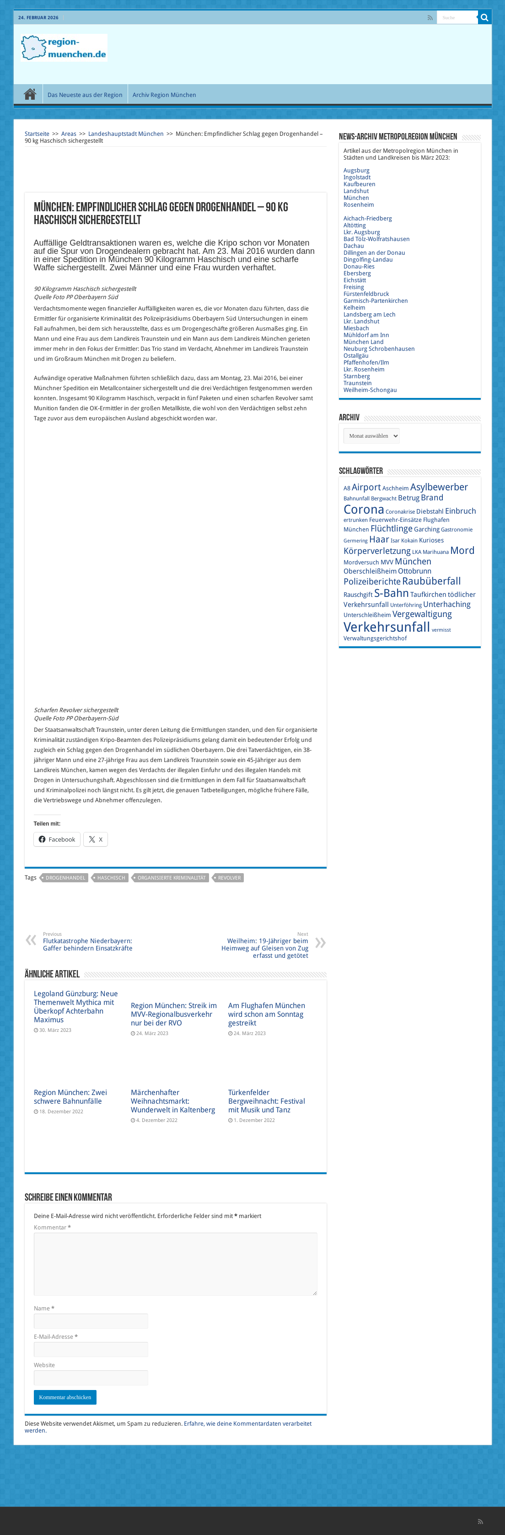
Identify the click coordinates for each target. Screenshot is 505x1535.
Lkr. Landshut (361, 321)
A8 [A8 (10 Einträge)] (347, 488)
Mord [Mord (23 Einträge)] (462, 550)
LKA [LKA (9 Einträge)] (416, 552)
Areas (68, 133)
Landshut (356, 191)
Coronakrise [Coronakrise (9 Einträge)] (400, 512)
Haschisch (111, 878)
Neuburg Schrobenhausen (379, 348)
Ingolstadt (357, 177)
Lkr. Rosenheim (364, 369)
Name (44, 1308)
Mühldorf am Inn (366, 335)
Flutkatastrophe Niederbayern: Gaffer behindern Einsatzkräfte (90, 941)
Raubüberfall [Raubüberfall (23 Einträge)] (431, 581)
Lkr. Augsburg (362, 232)
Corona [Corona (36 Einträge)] (364, 509)
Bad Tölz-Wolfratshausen (377, 239)
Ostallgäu (356, 355)
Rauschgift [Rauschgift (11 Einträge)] (358, 594)
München (356, 197)
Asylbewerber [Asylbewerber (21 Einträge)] (439, 487)
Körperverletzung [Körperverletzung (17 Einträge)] (377, 551)
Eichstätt (355, 280)
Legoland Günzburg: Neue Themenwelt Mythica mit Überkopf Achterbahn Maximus (76, 1006)
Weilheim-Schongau (370, 389)
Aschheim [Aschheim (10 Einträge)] (395, 488)
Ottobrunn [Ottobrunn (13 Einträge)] (414, 571)
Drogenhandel (65, 878)
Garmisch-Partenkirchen (376, 300)
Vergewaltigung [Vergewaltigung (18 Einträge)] (422, 614)
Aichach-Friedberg (368, 218)
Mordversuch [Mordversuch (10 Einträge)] (361, 562)
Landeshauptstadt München (126, 133)
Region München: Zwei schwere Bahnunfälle (70, 1097)
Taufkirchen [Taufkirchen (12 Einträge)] (428, 594)
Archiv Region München (164, 94)
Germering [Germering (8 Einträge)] (356, 541)
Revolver (229, 878)
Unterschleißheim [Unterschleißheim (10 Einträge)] (367, 615)
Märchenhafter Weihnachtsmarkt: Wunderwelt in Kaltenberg (173, 1101)
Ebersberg (357, 273)
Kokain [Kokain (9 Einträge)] (409, 540)
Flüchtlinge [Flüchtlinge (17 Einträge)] (392, 528)
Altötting (355, 225)
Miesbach (356, 328)
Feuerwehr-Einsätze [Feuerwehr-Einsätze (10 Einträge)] (395, 519)
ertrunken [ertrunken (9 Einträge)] (356, 520)
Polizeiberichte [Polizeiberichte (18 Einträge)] (372, 581)
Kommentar (52, 1227)
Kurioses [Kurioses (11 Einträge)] (431, 540)
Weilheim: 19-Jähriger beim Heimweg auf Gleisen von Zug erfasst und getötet (261, 945)
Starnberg (357, 376)
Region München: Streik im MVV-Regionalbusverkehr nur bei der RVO (174, 1014)
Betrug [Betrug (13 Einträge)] (408, 498)
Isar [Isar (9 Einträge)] (395, 540)
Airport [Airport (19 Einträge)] (366, 487)
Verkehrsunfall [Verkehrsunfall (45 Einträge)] (387, 627)
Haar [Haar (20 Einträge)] (379, 539)
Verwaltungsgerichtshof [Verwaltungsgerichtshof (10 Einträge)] (375, 638)
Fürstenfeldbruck (366, 293)
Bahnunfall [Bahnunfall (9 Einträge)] (357, 498)
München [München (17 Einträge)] (413, 561)
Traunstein (358, 383)
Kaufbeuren (360, 184)
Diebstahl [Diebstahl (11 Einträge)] (430, 511)
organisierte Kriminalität (172, 878)
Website (44, 1365)
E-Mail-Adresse (56, 1336)
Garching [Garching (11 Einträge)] (427, 529)
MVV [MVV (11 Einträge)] (387, 562)
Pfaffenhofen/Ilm (366, 362)
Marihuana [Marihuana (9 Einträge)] (436, 552)
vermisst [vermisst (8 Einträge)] (441, 630)
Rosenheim (359, 204)
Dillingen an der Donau (374, 252)
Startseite (37, 133)
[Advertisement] (318, 54)
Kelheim (354, 307)
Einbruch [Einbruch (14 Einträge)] (460, 510)
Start (30, 93)
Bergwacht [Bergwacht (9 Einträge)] (384, 498)
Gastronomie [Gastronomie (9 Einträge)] (457, 529)
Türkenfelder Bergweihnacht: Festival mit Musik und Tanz (266, 1101)
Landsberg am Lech (370, 314)
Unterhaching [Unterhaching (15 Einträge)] (447, 604)
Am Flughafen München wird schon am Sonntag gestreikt (266, 1014)
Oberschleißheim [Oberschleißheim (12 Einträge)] (370, 571)
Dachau (354, 245)
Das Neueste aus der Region (85, 94)
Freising (354, 287)
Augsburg (357, 170)
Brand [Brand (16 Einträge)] (432, 497)
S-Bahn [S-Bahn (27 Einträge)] (391, 593)
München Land (364, 341)
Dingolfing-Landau (368, 259)
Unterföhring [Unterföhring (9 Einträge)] (406, 605)
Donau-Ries (359, 266)
